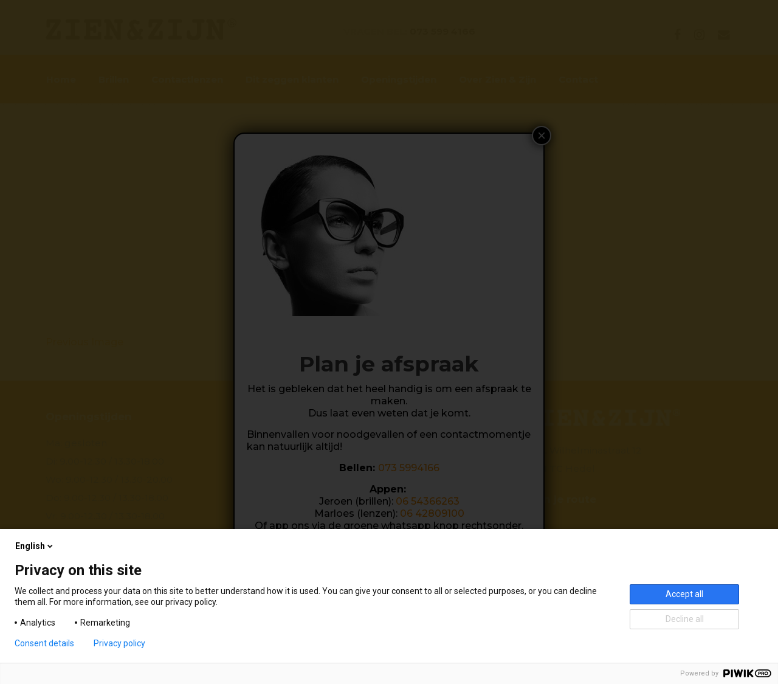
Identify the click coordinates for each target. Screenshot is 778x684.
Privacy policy (119, 643)
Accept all (684, 594)
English (35, 546)
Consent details (44, 643)
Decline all (685, 619)
